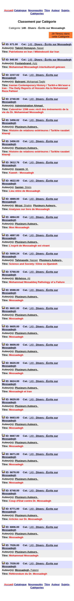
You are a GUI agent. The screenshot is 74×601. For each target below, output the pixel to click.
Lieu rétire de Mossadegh (24, 190)
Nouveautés (35, 10)
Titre (47, 10)
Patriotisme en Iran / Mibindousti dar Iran (34, 51)
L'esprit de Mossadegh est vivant (29, 245)
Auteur (55, 10)
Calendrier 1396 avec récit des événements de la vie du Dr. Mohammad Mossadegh (35, 111)
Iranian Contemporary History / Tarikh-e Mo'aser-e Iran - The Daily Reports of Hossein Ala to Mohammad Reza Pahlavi (36, 88)
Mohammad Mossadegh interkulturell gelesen (37, 67)
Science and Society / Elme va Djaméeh (33, 263)
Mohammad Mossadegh (23, 555)
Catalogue (20, 10)
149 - (49, 44)
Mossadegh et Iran (20, 391)
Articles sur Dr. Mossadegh (25, 519)
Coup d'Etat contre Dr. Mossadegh (30, 500)
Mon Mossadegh (19, 227)
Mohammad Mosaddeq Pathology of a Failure (37, 282)
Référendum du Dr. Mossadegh (28, 573)
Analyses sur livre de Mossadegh (29, 209)
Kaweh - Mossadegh (21, 172)
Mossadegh (16, 300)
